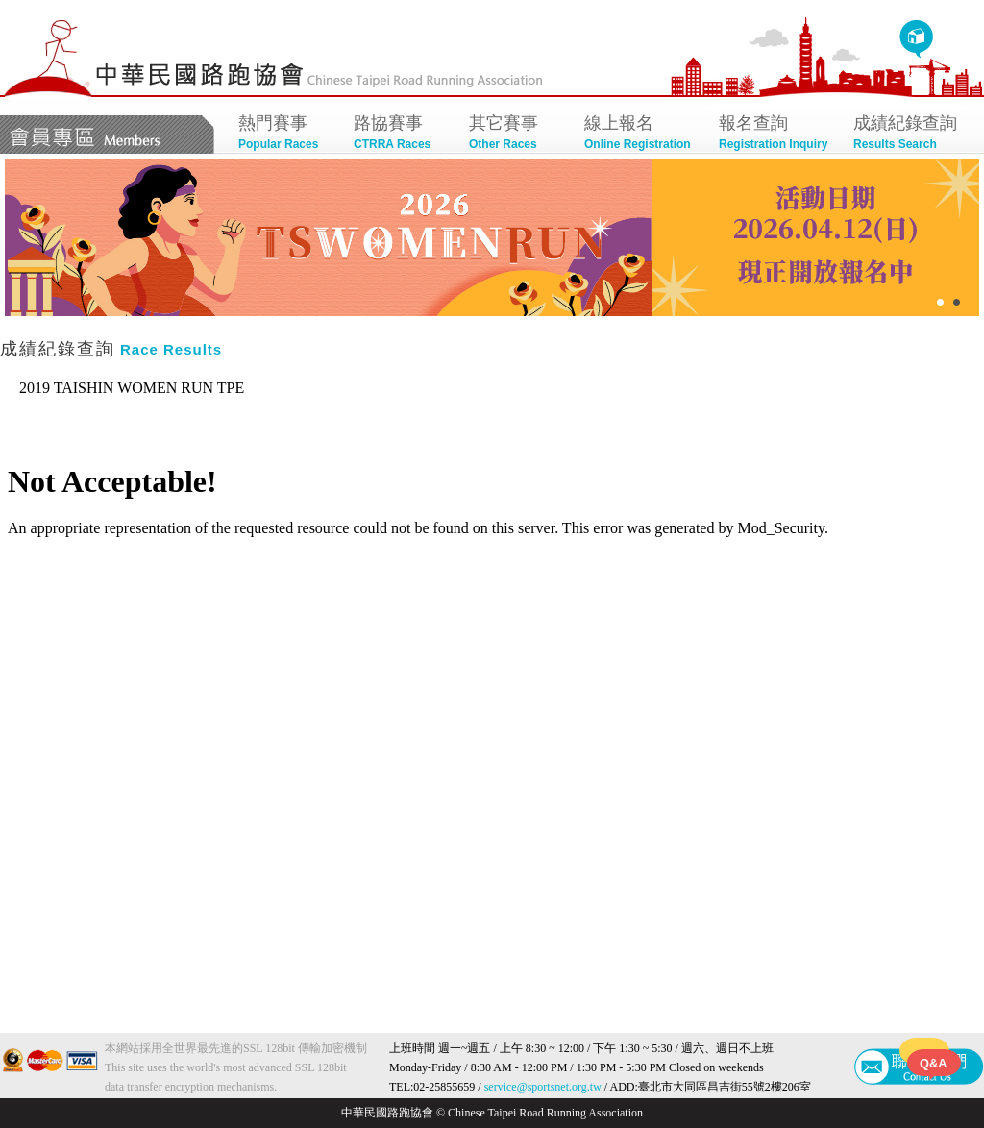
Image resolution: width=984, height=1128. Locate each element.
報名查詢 (776, 134)
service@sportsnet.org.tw (543, 1086)
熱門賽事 (286, 134)
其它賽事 (517, 134)
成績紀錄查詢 (911, 134)
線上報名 (642, 134)
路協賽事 (402, 134)
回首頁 (916, 39)
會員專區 (107, 134)
